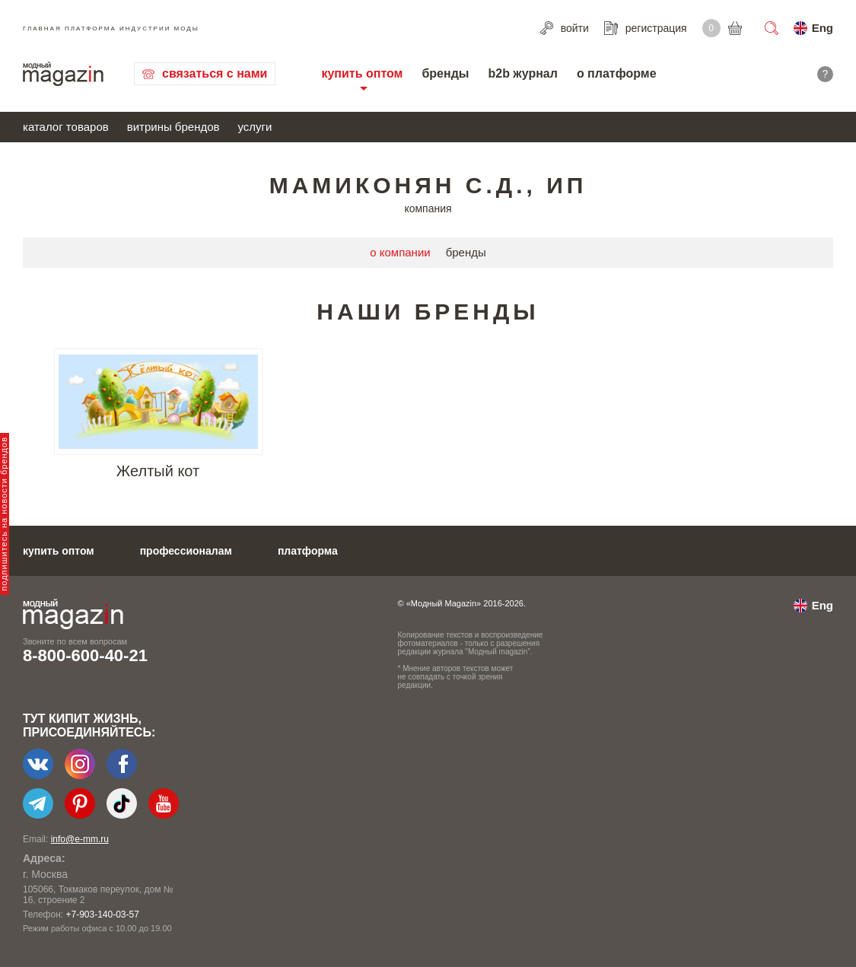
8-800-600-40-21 (85, 655)
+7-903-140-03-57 (101, 914)
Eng (822, 27)
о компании (400, 252)
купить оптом (362, 73)
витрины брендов (173, 126)
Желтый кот (157, 471)
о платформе (617, 73)
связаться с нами (214, 73)
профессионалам (186, 551)
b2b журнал (522, 73)
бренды (445, 73)
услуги (255, 126)
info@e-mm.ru (80, 839)
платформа (308, 551)
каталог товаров (66, 126)
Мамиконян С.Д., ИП (428, 185)
